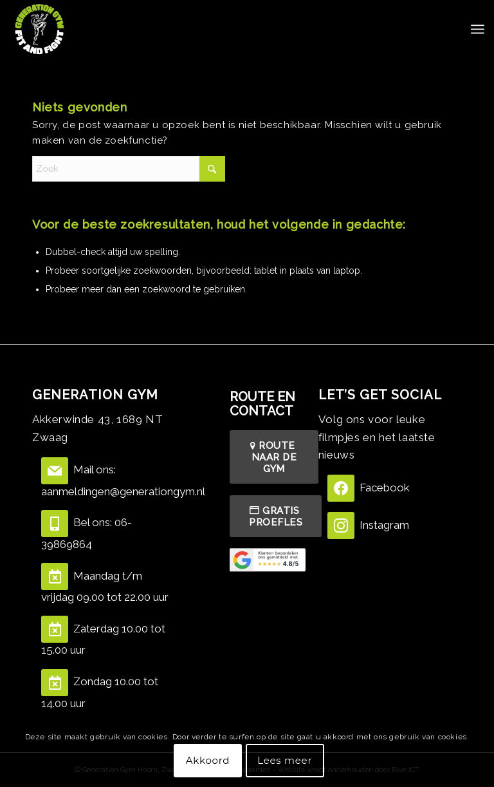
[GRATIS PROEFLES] (276, 516)
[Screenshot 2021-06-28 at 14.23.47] (39, 29)
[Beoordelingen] (269, 560)
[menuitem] (477, 29)
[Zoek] (128, 169)
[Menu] (477, 29)
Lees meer (284, 760)
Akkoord (208, 760)
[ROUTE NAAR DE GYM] (274, 457)
